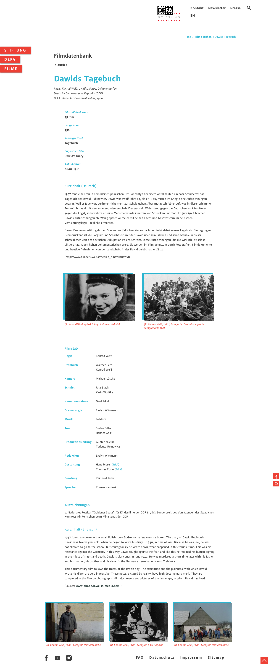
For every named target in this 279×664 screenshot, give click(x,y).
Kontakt (197, 8)
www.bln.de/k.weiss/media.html (98, 586)
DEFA (10, 59)
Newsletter (217, 8)
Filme (10, 68)
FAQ (140, 657)
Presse (235, 8)
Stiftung (15, 50)
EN (192, 16)
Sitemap (216, 657)
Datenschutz (161, 657)
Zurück (60, 64)
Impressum (191, 657)
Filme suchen (203, 36)
